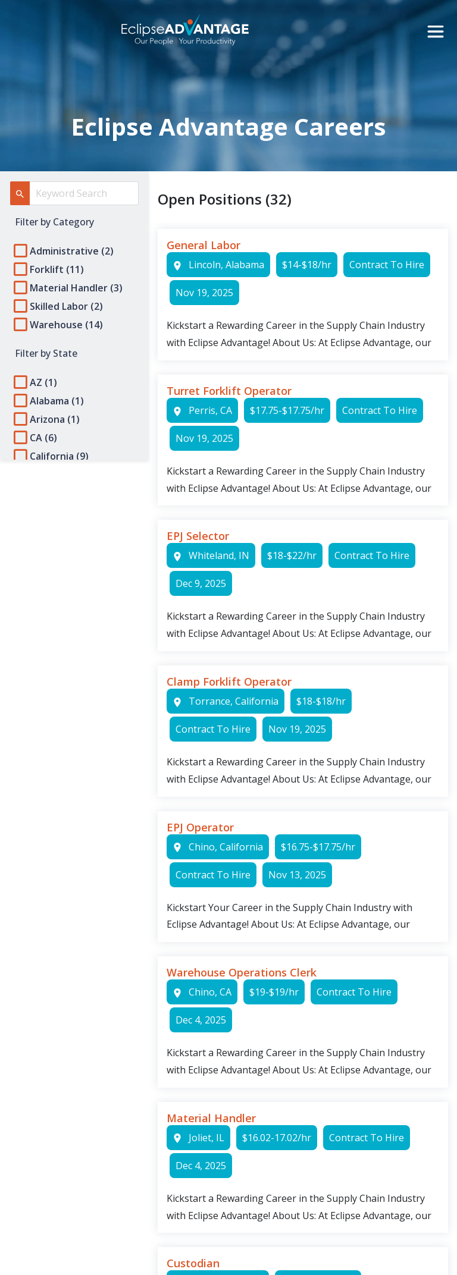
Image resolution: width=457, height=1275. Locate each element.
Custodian (193, 1263)
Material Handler (211, 1118)
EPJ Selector (198, 536)
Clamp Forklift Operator (229, 681)
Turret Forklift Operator (229, 391)
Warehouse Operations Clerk (242, 972)
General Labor (203, 245)
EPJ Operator (200, 827)
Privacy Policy (43, 812)
